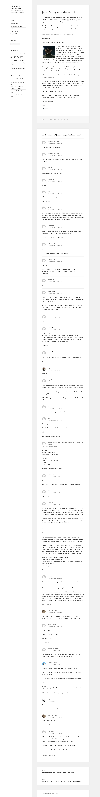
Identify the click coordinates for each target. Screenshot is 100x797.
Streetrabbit (51, 291)
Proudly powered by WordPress (50, 793)
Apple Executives (65, 120)
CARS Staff (56, 120)
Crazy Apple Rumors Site (16, 7)
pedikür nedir (14, 86)
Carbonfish (51, 328)
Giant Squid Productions (16, 26)
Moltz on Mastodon (15, 31)
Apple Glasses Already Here (17, 60)
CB (48, 406)
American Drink (14, 23)
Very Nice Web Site (15, 34)
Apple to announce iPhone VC (18, 53)
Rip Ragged (51, 731)
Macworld (50, 101)
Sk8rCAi (12, 95)
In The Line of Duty (15, 28)
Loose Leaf (51, 475)
